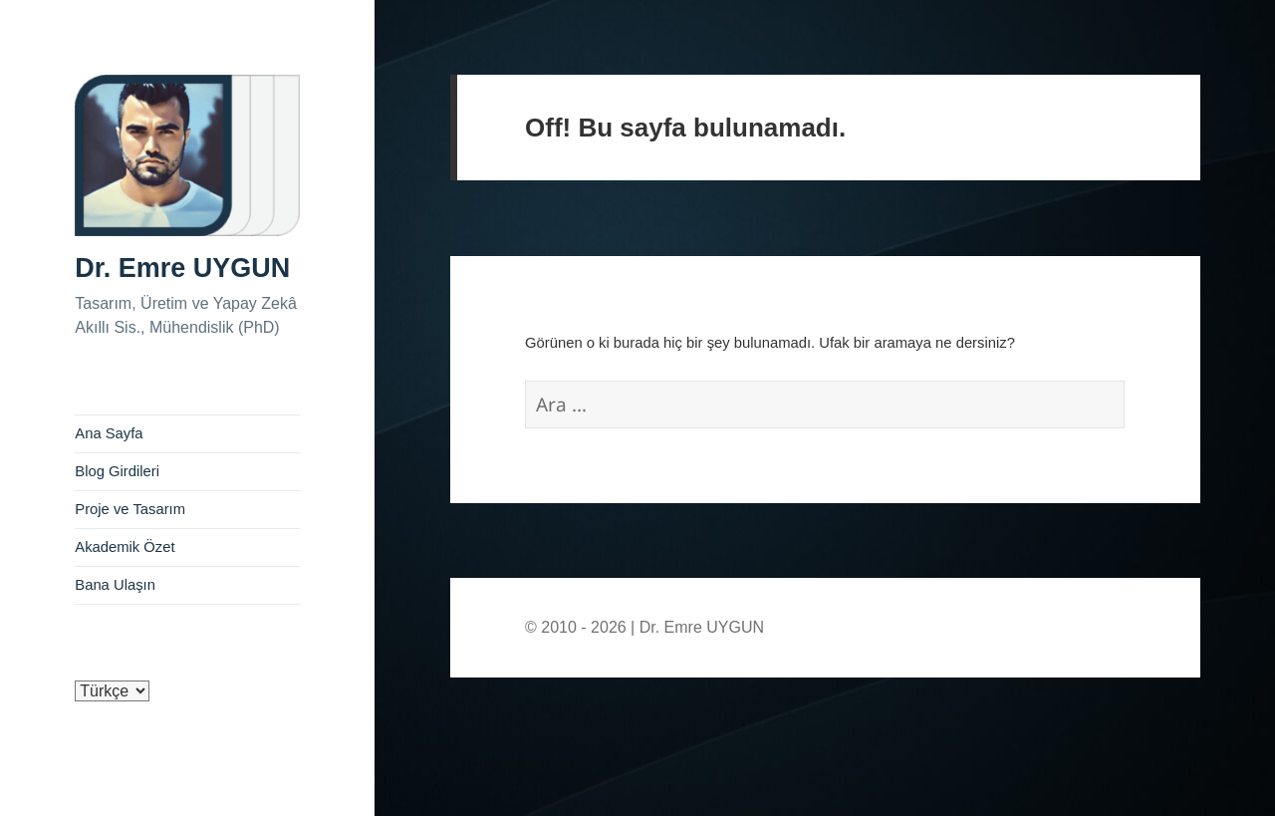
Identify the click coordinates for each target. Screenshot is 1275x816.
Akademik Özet (124, 547)
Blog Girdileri (117, 471)
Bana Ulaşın (115, 585)
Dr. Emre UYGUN (182, 268)
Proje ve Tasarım (130, 509)
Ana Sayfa (108, 433)
